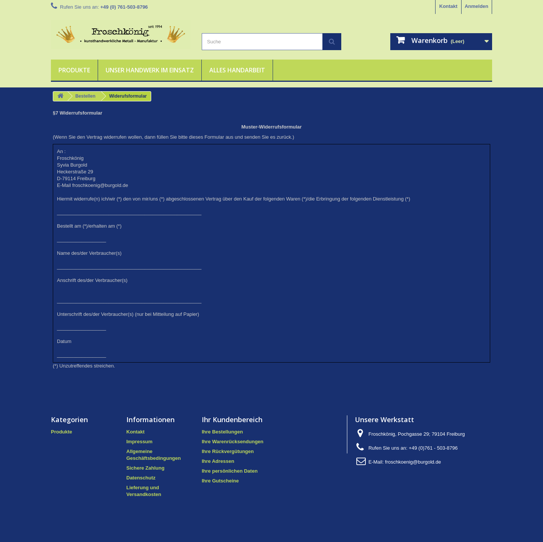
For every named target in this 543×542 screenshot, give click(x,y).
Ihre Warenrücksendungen (233, 441)
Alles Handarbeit (237, 70)
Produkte (74, 70)
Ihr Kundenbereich (232, 419)
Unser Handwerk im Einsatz (150, 70)
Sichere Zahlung (145, 468)
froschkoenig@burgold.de (413, 462)
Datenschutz (140, 478)
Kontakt (448, 6)
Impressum (139, 441)
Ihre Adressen (218, 461)
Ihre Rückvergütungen (228, 451)
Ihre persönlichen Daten (230, 471)
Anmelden (476, 6)
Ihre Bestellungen (222, 432)
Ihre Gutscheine (220, 481)
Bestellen (85, 96)
